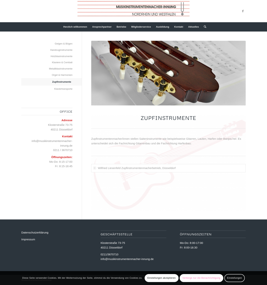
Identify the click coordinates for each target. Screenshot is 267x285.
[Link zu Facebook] (243, 11)
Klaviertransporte (63, 88)
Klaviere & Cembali (62, 62)
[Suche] (203, 27)
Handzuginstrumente (61, 50)
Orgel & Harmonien (62, 75)
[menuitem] (75, 27)
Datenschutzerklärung (34, 232)
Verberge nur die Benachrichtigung (201, 278)
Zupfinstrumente (61, 81)
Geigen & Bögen (63, 43)
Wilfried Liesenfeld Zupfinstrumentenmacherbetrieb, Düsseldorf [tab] (134, 169)
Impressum (28, 239)
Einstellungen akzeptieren (161, 278)
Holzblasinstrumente (61, 56)
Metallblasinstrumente (60, 68)
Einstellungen (234, 278)
